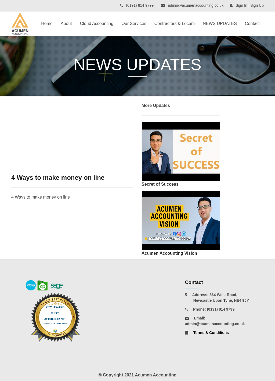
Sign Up (257, 5)
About (66, 23)
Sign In (241, 5)
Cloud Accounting (97, 23)
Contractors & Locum (174, 23)
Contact (252, 23)
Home (47, 23)
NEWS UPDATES (220, 23)
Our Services (133, 23)
